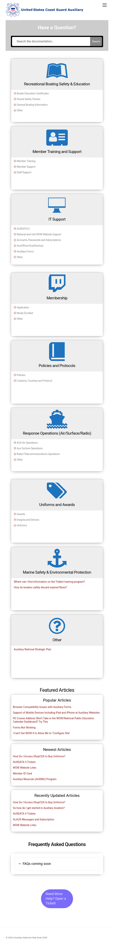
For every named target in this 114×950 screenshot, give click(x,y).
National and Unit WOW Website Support (39, 234)
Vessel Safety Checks (28, 99)
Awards (21, 514)
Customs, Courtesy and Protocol (34, 380)
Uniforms (22, 525)
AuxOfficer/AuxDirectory (30, 245)
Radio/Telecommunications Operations (38, 454)
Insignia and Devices (28, 519)
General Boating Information (32, 104)
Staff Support (24, 172)
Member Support (26, 166)
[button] (57, 863)
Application (23, 307)
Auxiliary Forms (25, 251)
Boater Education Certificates (33, 93)
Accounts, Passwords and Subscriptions (39, 240)
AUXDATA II (23, 228)
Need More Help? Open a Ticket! (56, 898)
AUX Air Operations (27, 442)
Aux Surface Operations (30, 448)
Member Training (26, 161)
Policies (21, 375)
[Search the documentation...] (51, 41)
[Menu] (104, 5)
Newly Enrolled (25, 313)
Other (20, 110)
